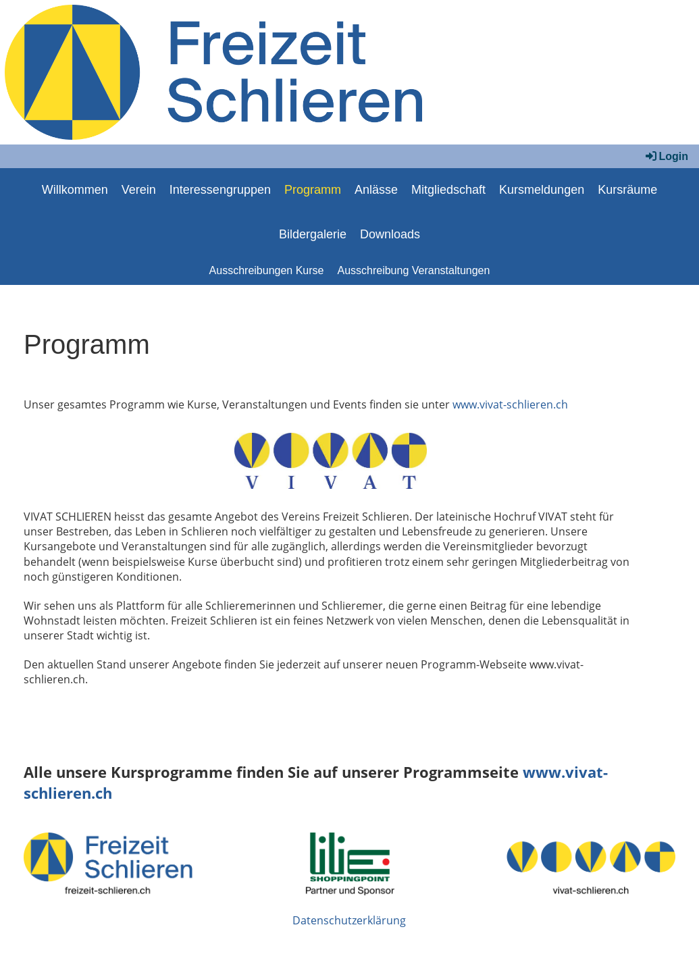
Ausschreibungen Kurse (266, 270)
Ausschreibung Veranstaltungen (413, 270)
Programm (312, 189)
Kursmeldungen (541, 189)
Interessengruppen (220, 189)
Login (666, 156)
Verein (139, 189)
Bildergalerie (312, 234)
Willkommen (75, 189)
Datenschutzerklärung (349, 920)
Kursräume (627, 189)
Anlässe (376, 189)
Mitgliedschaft (448, 189)
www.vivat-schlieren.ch (510, 404)
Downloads (390, 234)
